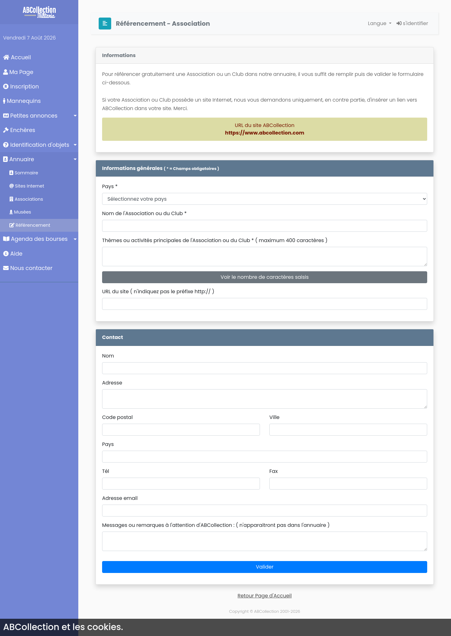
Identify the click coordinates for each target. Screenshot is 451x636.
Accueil (17, 57)
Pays (108, 444)
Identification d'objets (36, 145)
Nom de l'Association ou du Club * (144, 213)
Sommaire (23, 173)
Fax (273, 471)
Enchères (19, 130)
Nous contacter (28, 268)
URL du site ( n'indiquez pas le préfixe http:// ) (158, 291)
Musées (20, 212)
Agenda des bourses (35, 239)
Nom (108, 355)
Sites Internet (26, 186)
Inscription (21, 86)
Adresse (112, 382)
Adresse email (119, 498)
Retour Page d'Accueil (265, 595)
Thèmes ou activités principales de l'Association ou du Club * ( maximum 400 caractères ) (215, 240)
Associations (26, 199)
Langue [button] (378, 23)
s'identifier (412, 23)
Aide (13, 253)
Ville (274, 417)
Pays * (110, 186)
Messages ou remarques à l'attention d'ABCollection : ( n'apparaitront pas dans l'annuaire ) (216, 525)
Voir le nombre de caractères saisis (264, 277)
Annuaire (18, 159)
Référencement (29, 225)
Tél (105, 471)
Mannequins (22, 101)
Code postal (117, 417)
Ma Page (18, 72)
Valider (264, 566)
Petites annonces (30, 115)
